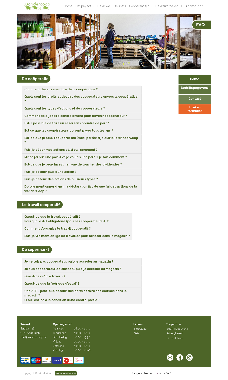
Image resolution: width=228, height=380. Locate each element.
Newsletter (140, 328)
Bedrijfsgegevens (177, 328)
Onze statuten (175, 338)
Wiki (137, 333)
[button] (182, 6)
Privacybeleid (175, 333)
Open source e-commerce (189, 373)
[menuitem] (68, 6)
